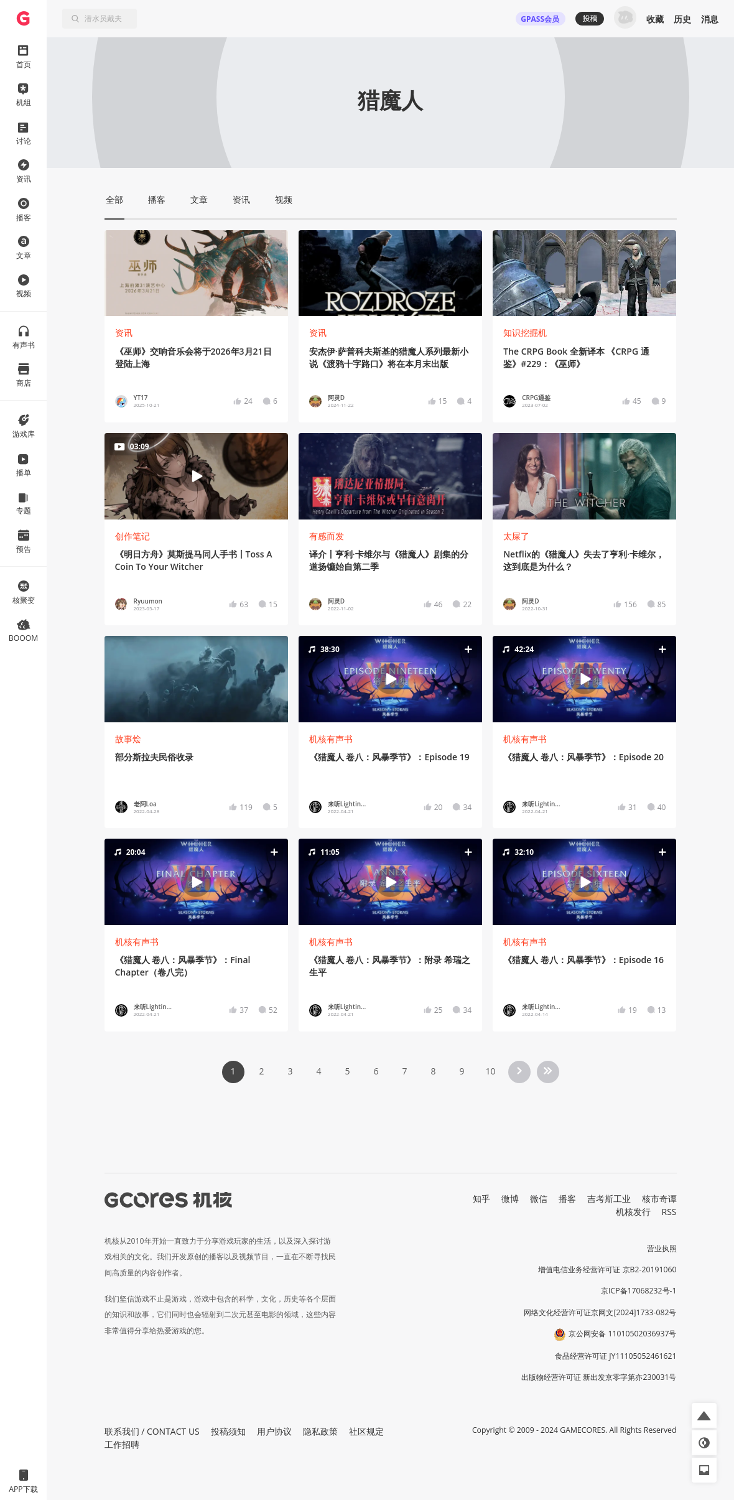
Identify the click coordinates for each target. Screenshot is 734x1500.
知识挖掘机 (525, 332)
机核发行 (633, 1212)
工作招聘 (122, 1444)
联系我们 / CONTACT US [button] (152, 1431)
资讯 (123, 332)
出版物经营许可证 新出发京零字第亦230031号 (598, 1377)
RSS (669, 1212)
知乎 (481, 1198)
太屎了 (516, 536)
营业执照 (662, 1248)
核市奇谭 (659, 1198)
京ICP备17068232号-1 (639, 1290)
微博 (510, 1198)
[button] (390, 679)
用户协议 (274, 1431)
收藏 (655, 19)
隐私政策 (320, 1431)
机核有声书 (331, 739)
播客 (567, 1198)
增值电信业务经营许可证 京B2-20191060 (607, 1269)
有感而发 (326, 536)
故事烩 (128, 739)
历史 (682, 19)
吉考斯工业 (609, 1198)
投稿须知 (228, 1431)
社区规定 (366, 1431)
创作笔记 (132, 536)
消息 (709, 19)
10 (490, 1071)
